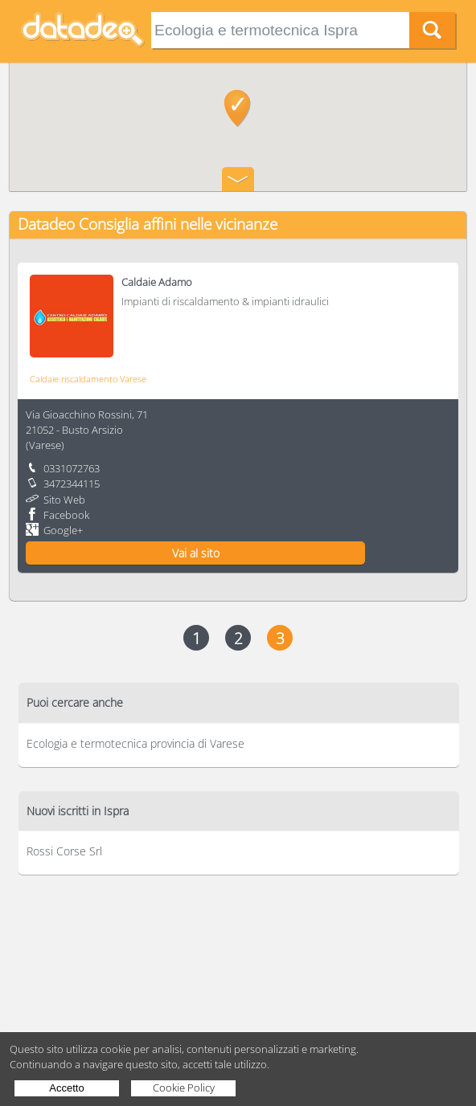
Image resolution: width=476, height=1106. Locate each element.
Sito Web (64, 499)
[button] (237, 108)
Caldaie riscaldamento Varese (88, 379)
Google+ (63, 530)
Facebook (66, 515)
